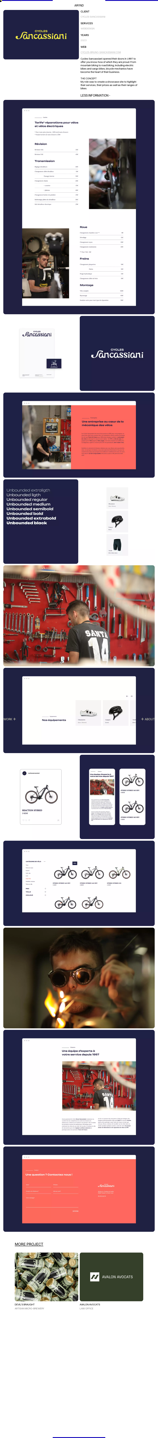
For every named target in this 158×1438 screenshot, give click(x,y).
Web (83, 46)
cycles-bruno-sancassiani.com (101, 52)
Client (85, 11)
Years (85, 35)
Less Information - (95, 95)
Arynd (79, 5)
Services (87, 23)
